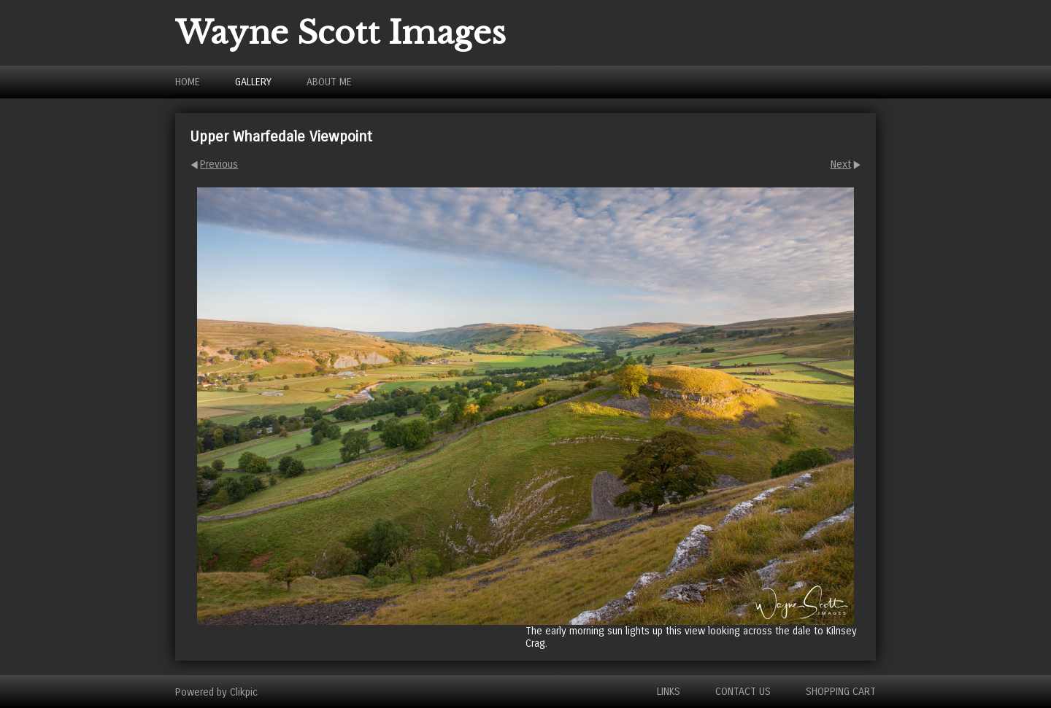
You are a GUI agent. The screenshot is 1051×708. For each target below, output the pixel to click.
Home (187, 82)
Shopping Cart (841, 691)
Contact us (743, 691)
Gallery (253, 82)
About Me (329, 82)
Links (668, 691)
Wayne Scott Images (340, 32)
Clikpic (244, 691)
